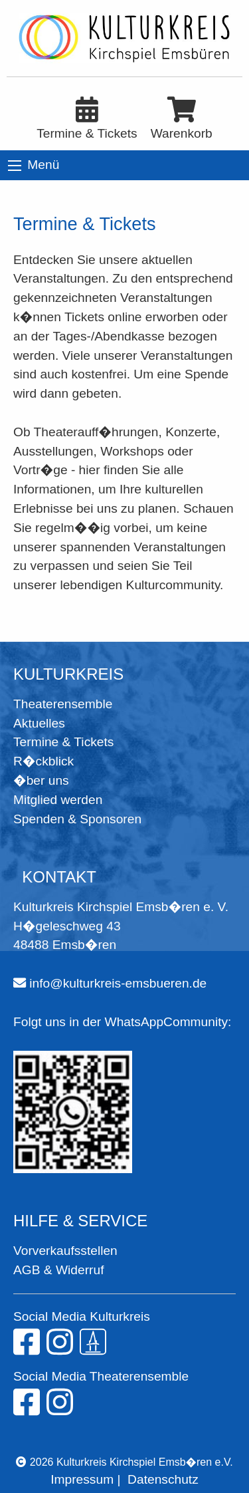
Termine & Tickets (63, 742)
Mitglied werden (57, 800)
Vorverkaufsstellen (65, 1251)
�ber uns (41, 780)
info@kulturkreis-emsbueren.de (118, 983)
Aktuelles (39, 723)
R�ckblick (43, 761)
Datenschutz (163, 1479)
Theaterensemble (62, 704)
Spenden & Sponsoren (77, 819)
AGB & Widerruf (58, 1270)
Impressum (82, 1479)
